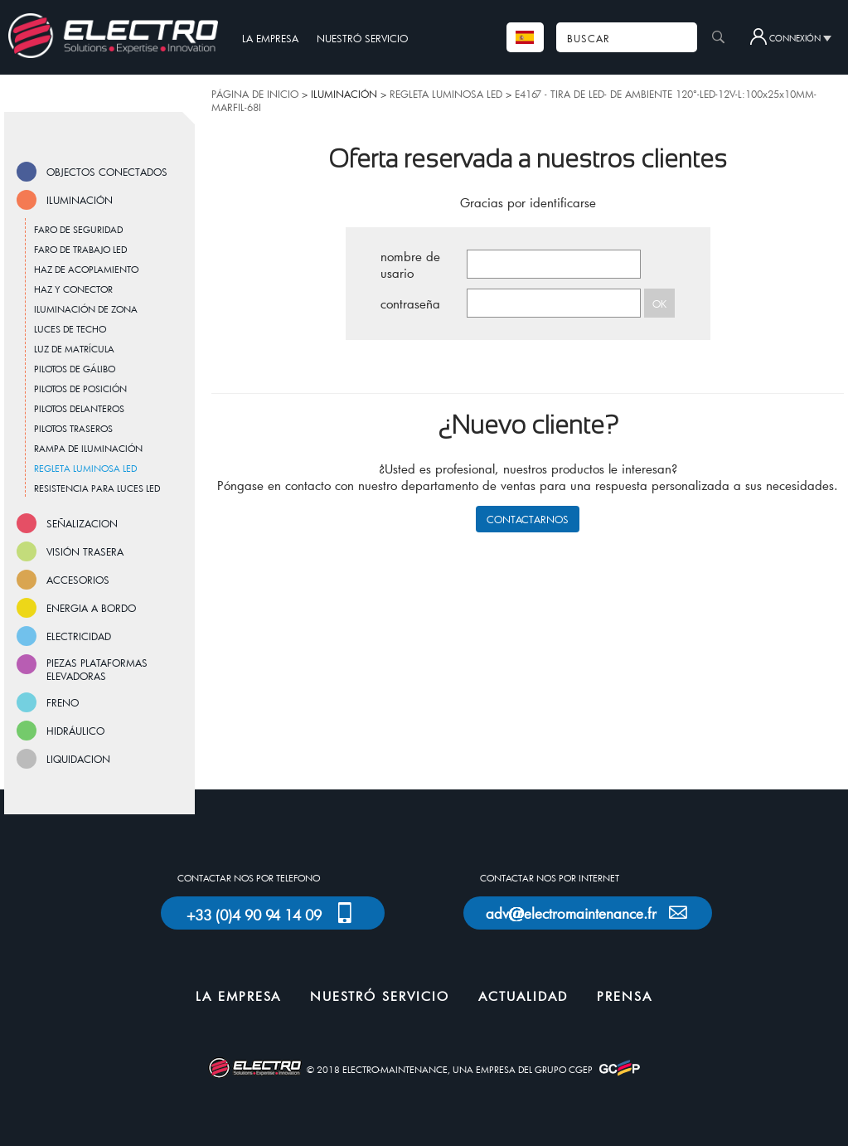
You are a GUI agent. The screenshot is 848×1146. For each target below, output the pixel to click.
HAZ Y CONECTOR (73, 289)
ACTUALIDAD (523, 996)
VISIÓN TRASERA (85, 551)
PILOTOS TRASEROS (73, 428)
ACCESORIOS (77, 579)
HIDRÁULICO (75, 730)
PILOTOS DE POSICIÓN (80, 388)
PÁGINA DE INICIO (254, 93)
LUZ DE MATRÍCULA (74, 348)
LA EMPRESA (270, 38)
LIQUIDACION (78, 758)
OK (659, 303)
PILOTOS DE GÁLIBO (74, 368)
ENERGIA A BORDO (91, 607)
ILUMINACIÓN (79, 199)
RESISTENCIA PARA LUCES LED (97, 488)
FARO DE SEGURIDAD (78, 229)
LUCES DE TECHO (70, 329)
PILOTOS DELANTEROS (79, 408)
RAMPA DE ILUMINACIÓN (88, 448)
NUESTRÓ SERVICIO (362, 38)
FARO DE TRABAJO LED (80, 249)
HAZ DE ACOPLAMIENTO (86, 269)
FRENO (62, 702)
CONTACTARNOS (528, 519)
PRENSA (624, 996)
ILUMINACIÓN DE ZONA (86, 309)
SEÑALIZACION (82, 523)
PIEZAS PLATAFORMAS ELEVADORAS (97, 669)
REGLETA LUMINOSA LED (446, 93)
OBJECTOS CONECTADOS (106, 171)
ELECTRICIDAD (78, 636)
